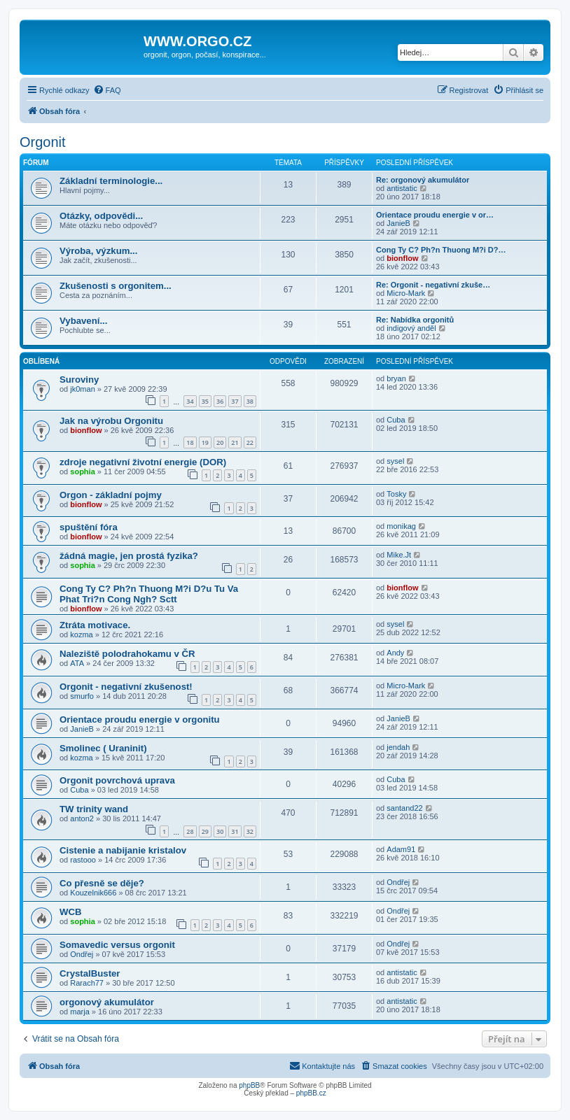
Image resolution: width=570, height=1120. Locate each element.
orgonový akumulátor (107, 1002)
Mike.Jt (399, 555)
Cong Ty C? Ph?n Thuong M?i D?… (441, 250)
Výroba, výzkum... (98, 251)
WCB (71, 912)
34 (189, 401)
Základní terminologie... (111, 181)
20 (219, 442)
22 (249, 442)
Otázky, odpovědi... (101, 216)
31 (234, 831)
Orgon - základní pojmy (111, 495)
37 (234, 401)
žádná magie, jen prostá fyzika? (129, 556)
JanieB (398, 223)
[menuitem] (107, 90)
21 (234, 442)
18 (189, 442)
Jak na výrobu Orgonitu (111, 421)
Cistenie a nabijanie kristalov (123, 850)
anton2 (82, 818)
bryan (396, 378)
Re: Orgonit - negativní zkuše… (433, 285)
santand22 (404, 808)
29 (205, 831)
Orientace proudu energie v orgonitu (140, 719)
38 (249, 401)
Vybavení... (83, 321)
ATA (77, 663)
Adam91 (401, 849)
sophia (82, 471)
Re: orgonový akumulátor (422, 180)
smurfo (82, 696)
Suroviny (79, 379)
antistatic (402, 188)
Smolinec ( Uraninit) (103, 748)
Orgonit (43, 142)
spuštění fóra (89, 527)
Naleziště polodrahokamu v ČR (127, 653)
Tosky (396, 494)
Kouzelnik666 (93, 892)
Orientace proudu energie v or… (435, 215)
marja (80, 1011)
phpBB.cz (311, 1093)
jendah (398, 747)
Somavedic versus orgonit (117, 945)
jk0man (82, 389)
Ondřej (398, 882)
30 (219, 831)
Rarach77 (87, 983)
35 (205, 401)
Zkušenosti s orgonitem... (116, 286)
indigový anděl (411, 328)
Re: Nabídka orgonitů (415, 320)
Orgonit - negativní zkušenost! (126, 686)
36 (219, 401)
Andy (395, 652)
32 (249, 831)
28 (189, 831)
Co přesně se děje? (102, 883)
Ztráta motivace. (95, 625)
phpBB (249, 1085)
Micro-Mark (406, 293)
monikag (401, 526)
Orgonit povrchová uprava (117, 780)
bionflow (402, 258)
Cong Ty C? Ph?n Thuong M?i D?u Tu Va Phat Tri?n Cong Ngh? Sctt (149, 593)
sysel (395, 461)
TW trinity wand (94, 809)
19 (205, 442)
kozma (81, 634)
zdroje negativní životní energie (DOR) (143, 462)
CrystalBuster (90, 973)
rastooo (83, 860)
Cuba (396, 420)
